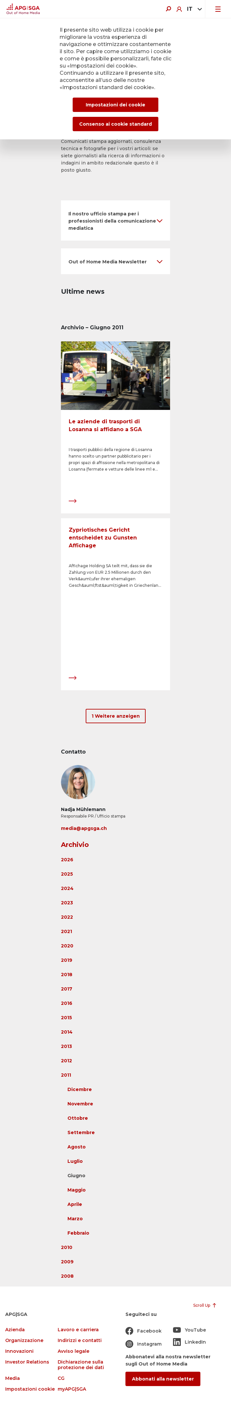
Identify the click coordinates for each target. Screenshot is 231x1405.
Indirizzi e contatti (80, 1340)
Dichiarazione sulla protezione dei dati (81, 1364)
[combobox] (193, 9)
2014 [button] (67, 1032)
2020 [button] (67, 946)
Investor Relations (27, 1362)
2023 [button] (67, 903)
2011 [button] (66, 1075)
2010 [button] (66, 1247)
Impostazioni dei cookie (115, 105)
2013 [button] (66, 1046)
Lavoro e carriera (78, 1330)
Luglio (75, 1161)
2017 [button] (66, 989)
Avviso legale (73, 1351)
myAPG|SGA (72, 1389)
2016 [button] (66, 1003)
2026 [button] (67, 860)
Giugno (76, 1176)
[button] (115, 220)
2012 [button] (66, 1061)
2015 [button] (66, 1018)
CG (61, 1378)
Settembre (81, 1132)
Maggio (76, 1190)
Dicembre (79, 1089)
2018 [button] (66, 974)
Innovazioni (19, 1351)
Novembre (80, 1104)
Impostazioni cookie (30, 1389)
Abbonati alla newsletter (163, 1379)
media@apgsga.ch (84, 828)
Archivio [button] (75, 845)
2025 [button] (67, 874)
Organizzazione (24, 1340)
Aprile (74, 1204)
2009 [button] (67, 1262)
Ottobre (77, 1118)
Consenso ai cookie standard (115, 124)
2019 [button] (66, 960)
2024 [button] (67, 888)
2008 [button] (67, 1276)
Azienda (15, 1330)
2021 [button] (66, 931)
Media (12, 1378)
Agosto (76, 1147)
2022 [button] (67, 917)
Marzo (75, 1219)
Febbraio (78, 1233)
